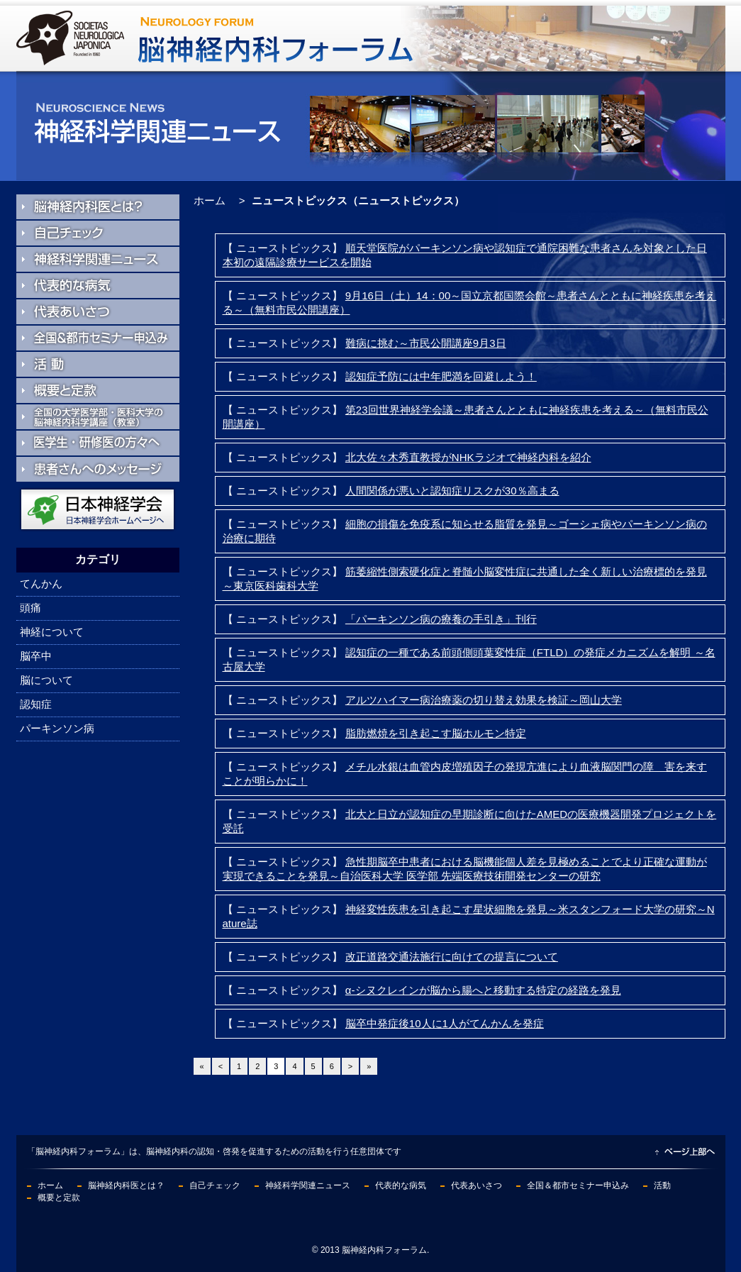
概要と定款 (59, 1197)
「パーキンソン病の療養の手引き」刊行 (441, 619)
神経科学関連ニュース (307, 1185)
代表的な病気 (400, 1185)
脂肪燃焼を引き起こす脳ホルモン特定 (435, 733)
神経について (52, 632)
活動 (662, 1185)
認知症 (36, 704)
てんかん (41, 583)
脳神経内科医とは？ (126, 1185)
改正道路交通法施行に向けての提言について (451, 957)
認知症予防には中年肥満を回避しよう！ (441, 376)
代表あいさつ (476, 1185)
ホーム (209, 200)
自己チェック (214, 1185)
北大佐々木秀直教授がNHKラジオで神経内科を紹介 (468, 457)
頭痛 (30, 608)
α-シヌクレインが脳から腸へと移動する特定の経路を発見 (483, 990)
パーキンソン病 (57, 728)
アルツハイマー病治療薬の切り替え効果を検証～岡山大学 (483, 700)
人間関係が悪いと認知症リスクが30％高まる (452, 491)
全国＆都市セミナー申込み (578, 1185)
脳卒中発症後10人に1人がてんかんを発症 (444, 1023)
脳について (46, 680)
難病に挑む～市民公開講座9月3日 (425, 343)
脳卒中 (36, 656)
